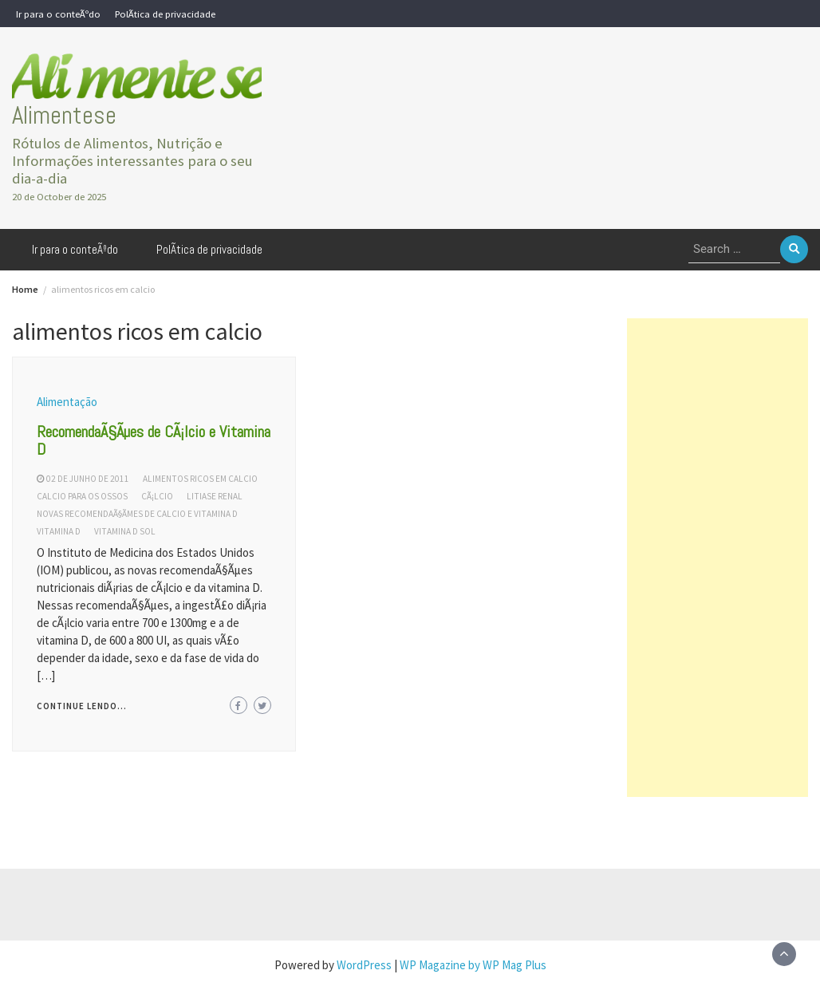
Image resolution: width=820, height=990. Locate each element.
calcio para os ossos (82, 496)
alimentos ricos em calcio (200, 478)
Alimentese (64, 115)
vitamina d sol (125, 531)
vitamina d (59, 531)
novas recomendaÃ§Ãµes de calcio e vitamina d (137, 513)
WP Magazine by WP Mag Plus (473, 964)
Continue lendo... (82, 706)
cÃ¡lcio (157, 496)
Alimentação (67, 401)
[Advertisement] (717, 557)
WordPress (364, 964)
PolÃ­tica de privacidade (165, 13)
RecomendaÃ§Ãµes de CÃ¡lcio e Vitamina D (153, 440)
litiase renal (214, 496)
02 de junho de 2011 (87, 478)
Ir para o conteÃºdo (58, 13)
